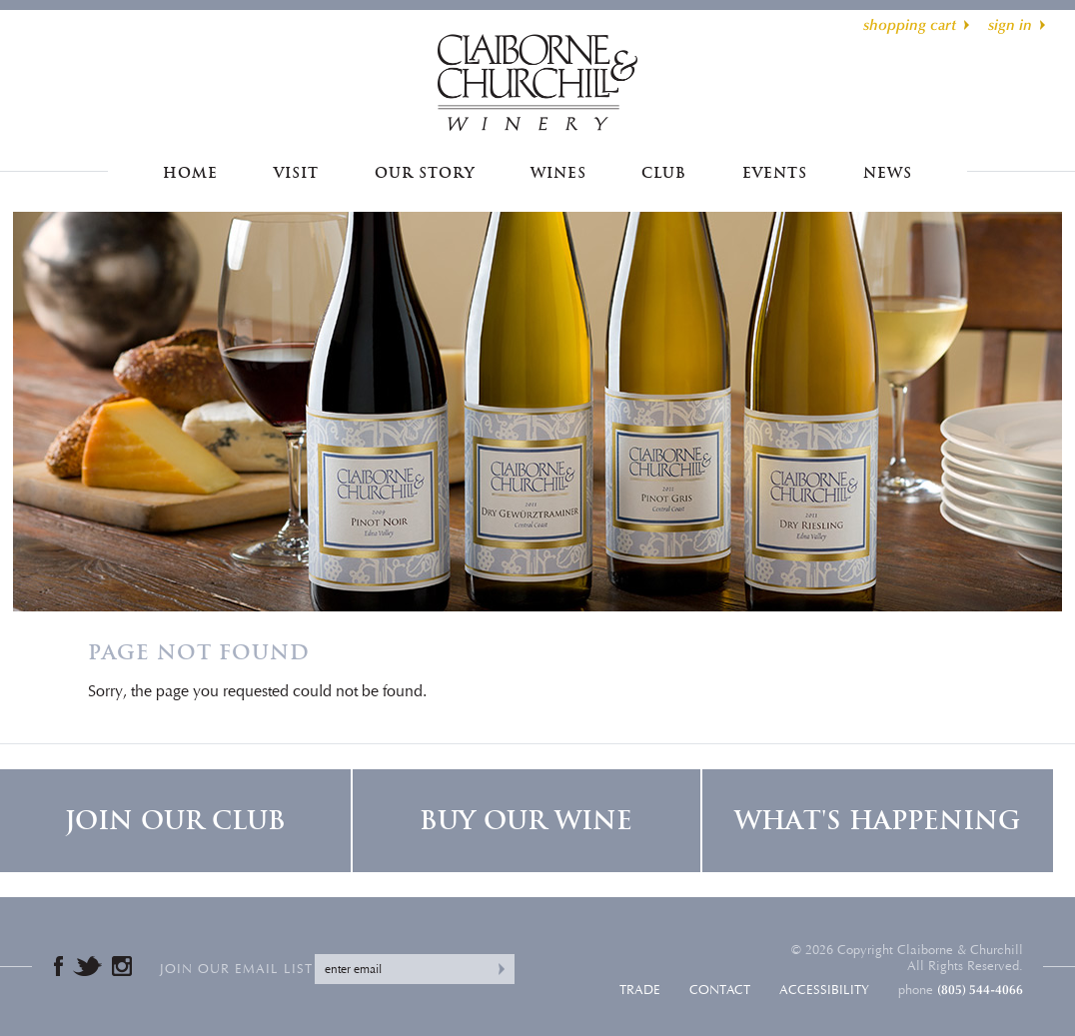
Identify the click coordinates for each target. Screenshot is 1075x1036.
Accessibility (824, 990)
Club (663, 173)
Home (190, 173)
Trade (639, 990)
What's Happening (877, 820)
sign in (1010, 25)
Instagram (122, 966)
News (887, 173)
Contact (719, 990)
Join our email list (236, 969)
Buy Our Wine (526, 820)
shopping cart (909, 25)
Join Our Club (175, 820)
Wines (558, 173)
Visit (296, 173)
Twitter (87, 966)
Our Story (425, 173)
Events (774, 173)
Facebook (58, 966)
